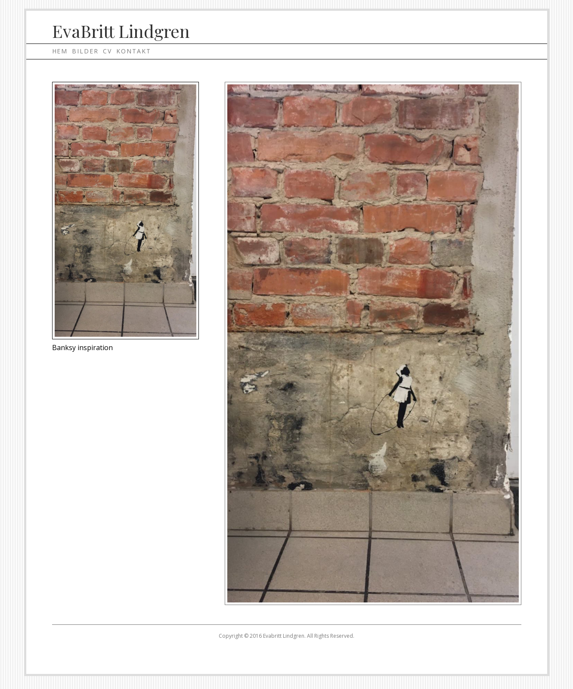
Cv (107, 51)
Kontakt (133, 51)
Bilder (85, 51)
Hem (60, 51)
